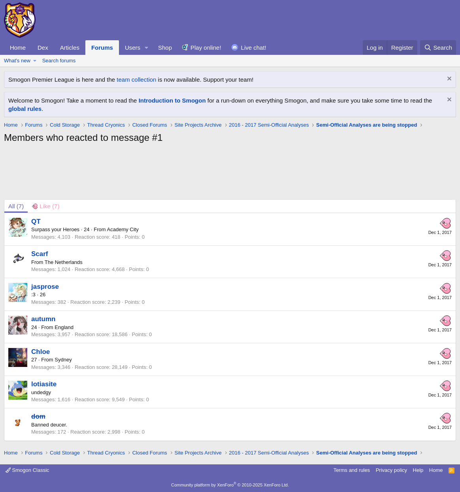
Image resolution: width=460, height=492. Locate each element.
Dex (43, 47)
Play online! (205, 47)
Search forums (59, 61)
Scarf (39, 254)
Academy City (123, 229)
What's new (17, 61)
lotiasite (44, 384)
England (64, 327)
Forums (102, 47)
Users (132, 47)
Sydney (63, 360)
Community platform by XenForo (230, 485)
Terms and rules (352, 470)
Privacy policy (391, 470)
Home (18, 47)
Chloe (40, 351)
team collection (136, 79)
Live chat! (253, 47)
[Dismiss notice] (448, 79)
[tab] (45, 206)
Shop (165, 47)
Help (418, 470)
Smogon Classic (27, 470)
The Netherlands (64, 262)
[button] (146, 47)
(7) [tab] (16, 206)
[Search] (438, 47)
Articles (69, 47)
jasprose (45, 286)
